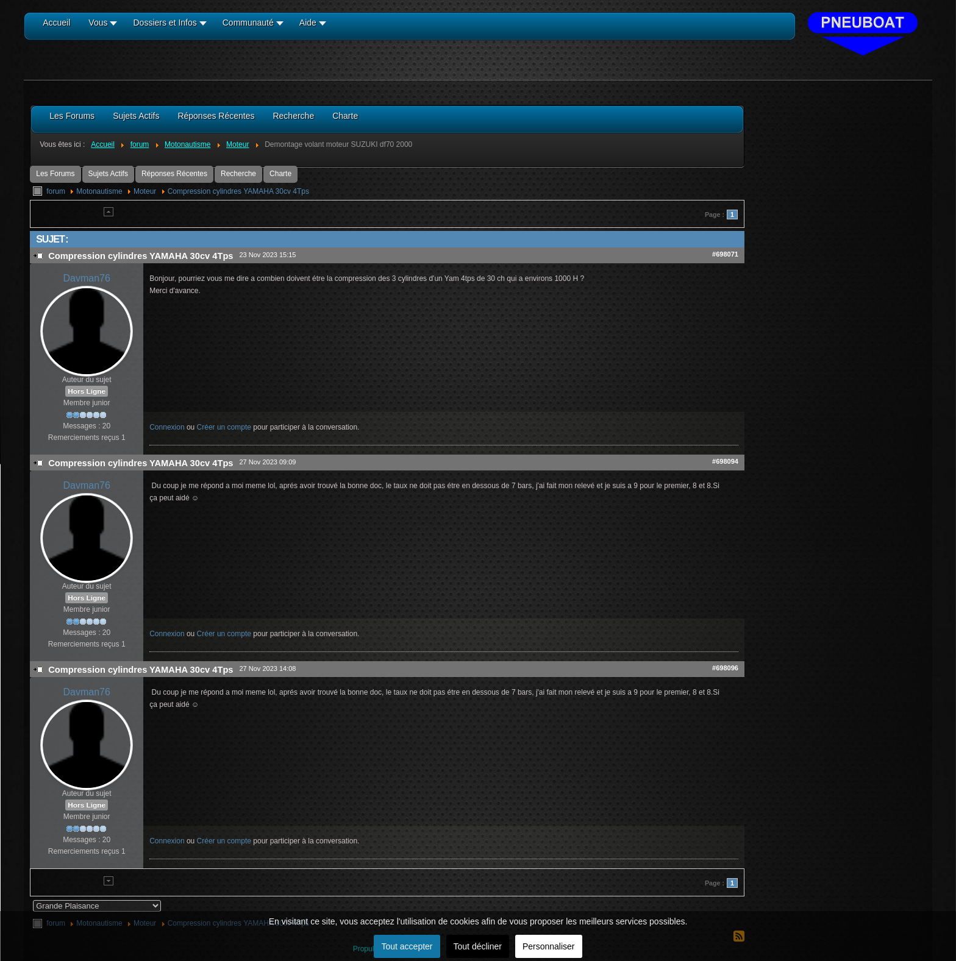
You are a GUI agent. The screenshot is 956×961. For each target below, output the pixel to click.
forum (55, 191)
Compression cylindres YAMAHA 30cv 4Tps (238, 191)
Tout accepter (406, 946)
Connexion (166, 427)
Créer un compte (224, 427)
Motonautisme (99, 191)
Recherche (238, 173)
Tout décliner (478, 946)
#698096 (725, 668)
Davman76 (86, 278)
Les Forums (55, 173)
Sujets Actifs (108, 173)
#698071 (725, 254)
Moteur (145, 191)
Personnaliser (549, 946)
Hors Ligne (86, 391)
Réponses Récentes (174, 173)
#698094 (725, 461)
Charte (280, 173)
